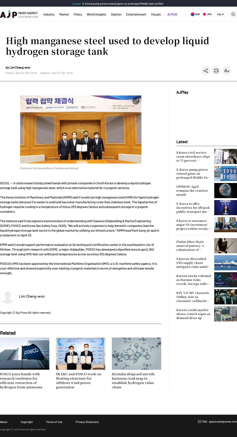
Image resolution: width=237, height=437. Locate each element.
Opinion (116, 14)
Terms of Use (54, 422)
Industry (49, 14)
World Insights (96, 14)
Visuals (156, 14)
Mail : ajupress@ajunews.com (219, 421)
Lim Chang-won (32, 296)
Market (64, 14)
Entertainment (136, 14)
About (3, 422)
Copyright (27, 422)
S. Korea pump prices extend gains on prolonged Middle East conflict (122, 3)
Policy (78, 14)
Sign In (220, 14)
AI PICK (172, 14)
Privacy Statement (87, 422)
